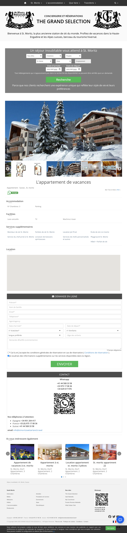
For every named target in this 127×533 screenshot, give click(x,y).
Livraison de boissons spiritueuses (44, 238)
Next (119, 169)
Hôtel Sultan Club (70, 505)
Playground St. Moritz (99, 237)
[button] (63, 270)
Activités (38, 494)
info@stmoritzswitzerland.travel (28, 430)
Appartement (12, 188)
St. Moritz (36, 3)
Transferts (90, 3)
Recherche (63, 80)
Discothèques (40, 505)
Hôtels (9, 502)
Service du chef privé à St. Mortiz (20, 237)
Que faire (74, 3)
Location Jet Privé (70, 232)
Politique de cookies (69, 521)
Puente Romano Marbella (72, 502)
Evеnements (39, 499)
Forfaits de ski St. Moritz (45, 232)
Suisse (22, 188)
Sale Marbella (69, 496)
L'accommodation (55, 3)
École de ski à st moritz (100, 232)
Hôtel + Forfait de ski (99, 241)
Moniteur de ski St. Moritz (17, 232)
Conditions (79, 521)
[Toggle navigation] (116, 3)
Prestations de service (42, 496)
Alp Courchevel (69, 499)
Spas (37, 502)
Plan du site (59, 521)
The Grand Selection (71, 494)
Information (10, 494)
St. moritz (30, 188)
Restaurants (10, 508)
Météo (9, 496)
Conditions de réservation (96, 352)
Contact (86, 521)
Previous (7, 169)
